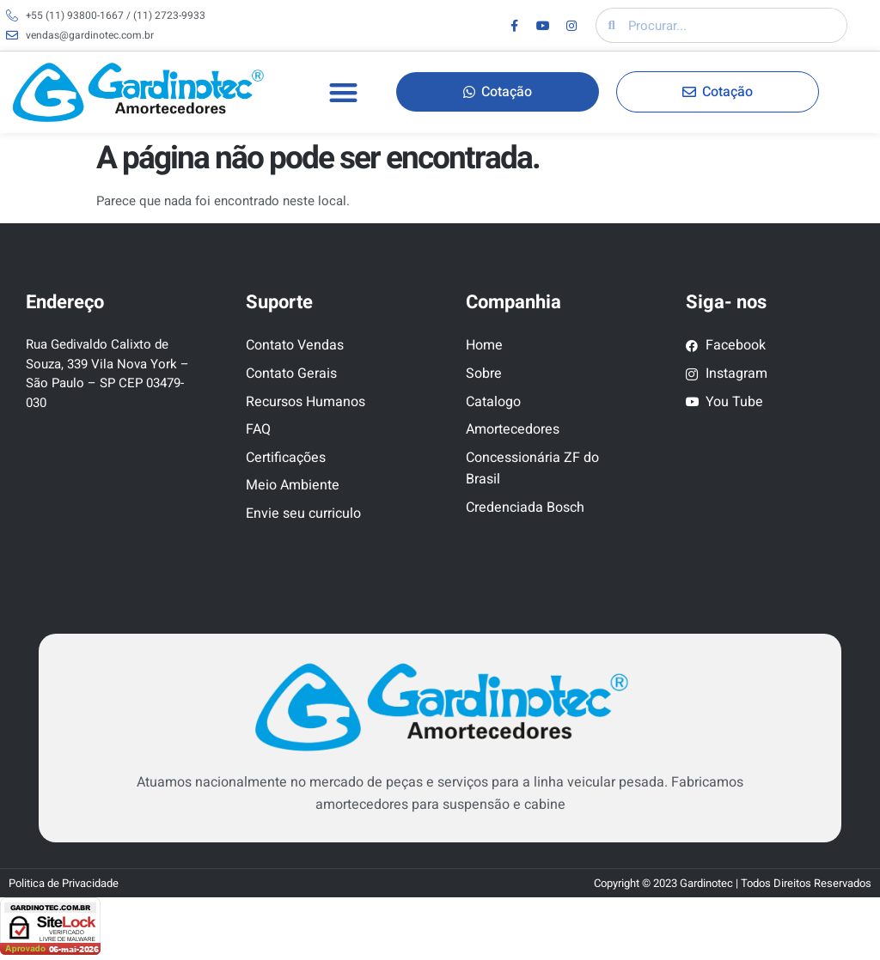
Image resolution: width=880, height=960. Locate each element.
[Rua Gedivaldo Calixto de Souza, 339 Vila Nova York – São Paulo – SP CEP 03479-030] (110, 516)
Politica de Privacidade (64, 883)
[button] (343, 92)
